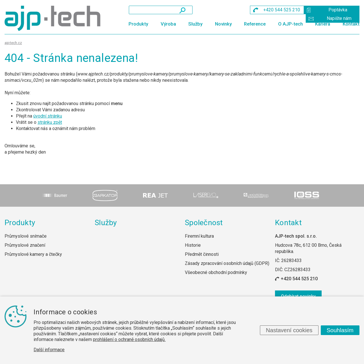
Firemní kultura (199, 236)
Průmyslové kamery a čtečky (33, 254)
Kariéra (322, 24)
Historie (193, 245)
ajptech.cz (13, 42)
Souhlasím (340, 330)
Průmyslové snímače (26, 236)
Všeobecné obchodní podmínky (216, 272)
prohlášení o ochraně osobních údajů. (129, 339)
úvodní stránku (47, 116)
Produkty (138, 24)
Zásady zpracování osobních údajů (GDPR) (227, 263)
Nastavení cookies (289, 330)
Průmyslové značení (25, 245)
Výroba (168, 24)
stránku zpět (50, 122)
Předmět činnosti (202, 254)
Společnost (204, 222)
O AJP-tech (290, 24)
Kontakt (351, 24)
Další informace (49, 349)
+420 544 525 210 (299, 278)
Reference (255, 24)
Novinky (223, 24)
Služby (195, 24)
